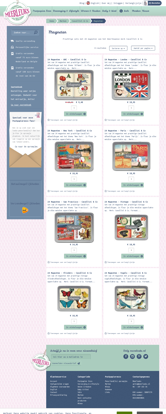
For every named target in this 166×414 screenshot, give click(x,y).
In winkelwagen (74, 114)
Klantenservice (58, 377)
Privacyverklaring (58, 395)
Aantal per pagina (143, 48)
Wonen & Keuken (90, 11)
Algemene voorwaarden (60, 387)
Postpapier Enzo (42, 11)
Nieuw (145, 11)
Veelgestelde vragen (59, 384)
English (53, 389)
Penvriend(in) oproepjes (116, 381)
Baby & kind (109, 11)
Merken (136, 11)
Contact (53, 392)
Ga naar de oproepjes (26, 146)
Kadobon (108, 389)
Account (53, 381)
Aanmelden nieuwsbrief (64, 363)
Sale (126, 11)
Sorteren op (118, 48)
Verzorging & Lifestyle (66, 11)
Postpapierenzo (113, 377)
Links (107, 392)
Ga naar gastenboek (21, 105)
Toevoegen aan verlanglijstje (64, 120)
